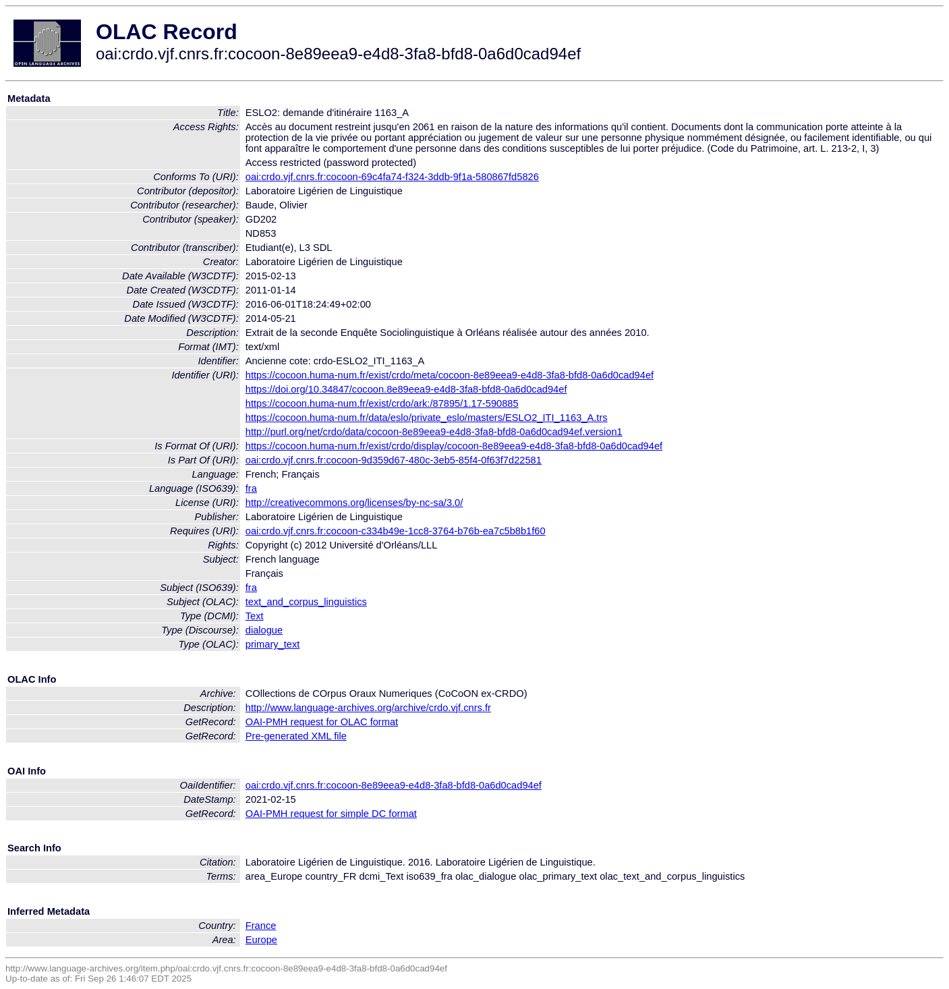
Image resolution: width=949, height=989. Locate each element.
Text (255, 616)
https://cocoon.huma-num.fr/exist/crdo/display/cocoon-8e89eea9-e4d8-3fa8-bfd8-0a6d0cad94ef (454, 446)
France (261, 925)
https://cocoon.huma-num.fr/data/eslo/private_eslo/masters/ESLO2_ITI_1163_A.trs (427, 417)
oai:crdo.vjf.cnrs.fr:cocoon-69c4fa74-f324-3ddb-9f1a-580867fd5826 (392, 176)
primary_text (273, 644)
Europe (261, 939)
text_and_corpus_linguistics (306, 601)
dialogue (264, 630)
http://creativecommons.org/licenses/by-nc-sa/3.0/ (354, 502)
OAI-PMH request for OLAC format (322, 721)
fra (251, 488)
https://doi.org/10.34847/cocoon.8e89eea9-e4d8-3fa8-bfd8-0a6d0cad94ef (406, 389)
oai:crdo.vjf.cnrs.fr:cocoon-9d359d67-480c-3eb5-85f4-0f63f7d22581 (394, 460)
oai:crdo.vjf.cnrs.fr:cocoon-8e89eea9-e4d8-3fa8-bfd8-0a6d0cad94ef (394, 785)
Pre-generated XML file (296, 736)
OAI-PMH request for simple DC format (331, 813)
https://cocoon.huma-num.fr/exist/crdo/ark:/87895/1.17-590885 (382, 403)
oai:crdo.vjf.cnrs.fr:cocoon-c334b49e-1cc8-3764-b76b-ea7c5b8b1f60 (396, 531)
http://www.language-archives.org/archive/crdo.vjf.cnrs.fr (368, 707)
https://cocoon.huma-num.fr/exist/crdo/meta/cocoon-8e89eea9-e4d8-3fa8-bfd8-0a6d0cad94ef (450, 375)
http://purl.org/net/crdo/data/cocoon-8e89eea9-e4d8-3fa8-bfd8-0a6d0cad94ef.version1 (434, 431)
